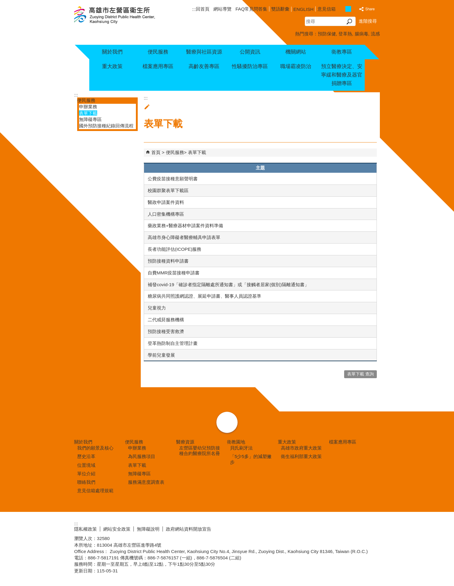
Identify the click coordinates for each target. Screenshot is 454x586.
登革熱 (345, 33)
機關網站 (295, 52)
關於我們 (112, 52)
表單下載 (88, 113)
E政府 (327, 528)
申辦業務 (88, 106)
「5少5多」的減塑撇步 (250, 459)
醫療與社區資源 (204, 52)
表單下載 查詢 (360, 374)
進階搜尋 (368, 21)
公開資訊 (250, 52)
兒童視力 (157, 307)
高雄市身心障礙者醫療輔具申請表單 (184, 237)
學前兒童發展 (161, 355)
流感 (375, 33)
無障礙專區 (90, 119)
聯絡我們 (86, 482)
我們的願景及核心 (95, 447)
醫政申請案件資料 (166, 202)
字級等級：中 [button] (348, 9)
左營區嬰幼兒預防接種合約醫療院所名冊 (199, 450)
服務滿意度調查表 (146, 482)
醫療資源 (185, 441)
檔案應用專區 (158, 66)
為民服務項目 (141, 456)
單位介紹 (86, 473)
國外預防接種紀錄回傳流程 (106, 125)
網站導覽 (222, 8)
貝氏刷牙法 (241, 447)
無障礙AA (357, 528)
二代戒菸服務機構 (166, 319)
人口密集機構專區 (166, 214)
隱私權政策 (85, 529)
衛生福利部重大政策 (301, 456)
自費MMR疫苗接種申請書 (173, 272)
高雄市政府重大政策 (301, 447)
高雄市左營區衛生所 (121, 15)
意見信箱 (326, 8)
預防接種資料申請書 (168, 261)
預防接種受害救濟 (166, 331)
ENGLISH (303, 9)
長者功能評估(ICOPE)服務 (174, 249)
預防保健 (327, 33)
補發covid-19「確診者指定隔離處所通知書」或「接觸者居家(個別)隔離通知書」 (228, 284)
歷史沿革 (86, 456)
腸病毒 (361, 33)
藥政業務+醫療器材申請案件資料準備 (185, 225)
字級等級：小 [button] (341, 8)
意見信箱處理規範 (95, 490)
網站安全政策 (116, 529)
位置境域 (86, 465)
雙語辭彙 (280, 8)
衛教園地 (236, 441)
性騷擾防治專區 (250, 66)
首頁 (155, 152)
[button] (349, 21)
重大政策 (112, 66)
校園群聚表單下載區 (168, 190)
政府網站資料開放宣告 (188, 529)
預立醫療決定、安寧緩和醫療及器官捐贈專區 (341, 75)
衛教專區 (341, 52)
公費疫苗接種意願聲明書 (173, 178)
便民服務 (158, 52)
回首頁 (202, 8)
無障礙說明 (148, 529)
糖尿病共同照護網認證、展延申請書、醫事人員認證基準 (204, 296)
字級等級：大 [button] (354, 8)
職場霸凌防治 (295, 66)
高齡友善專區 (204, 66)
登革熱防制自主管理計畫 (173, 343)
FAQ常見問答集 (251, 8)
